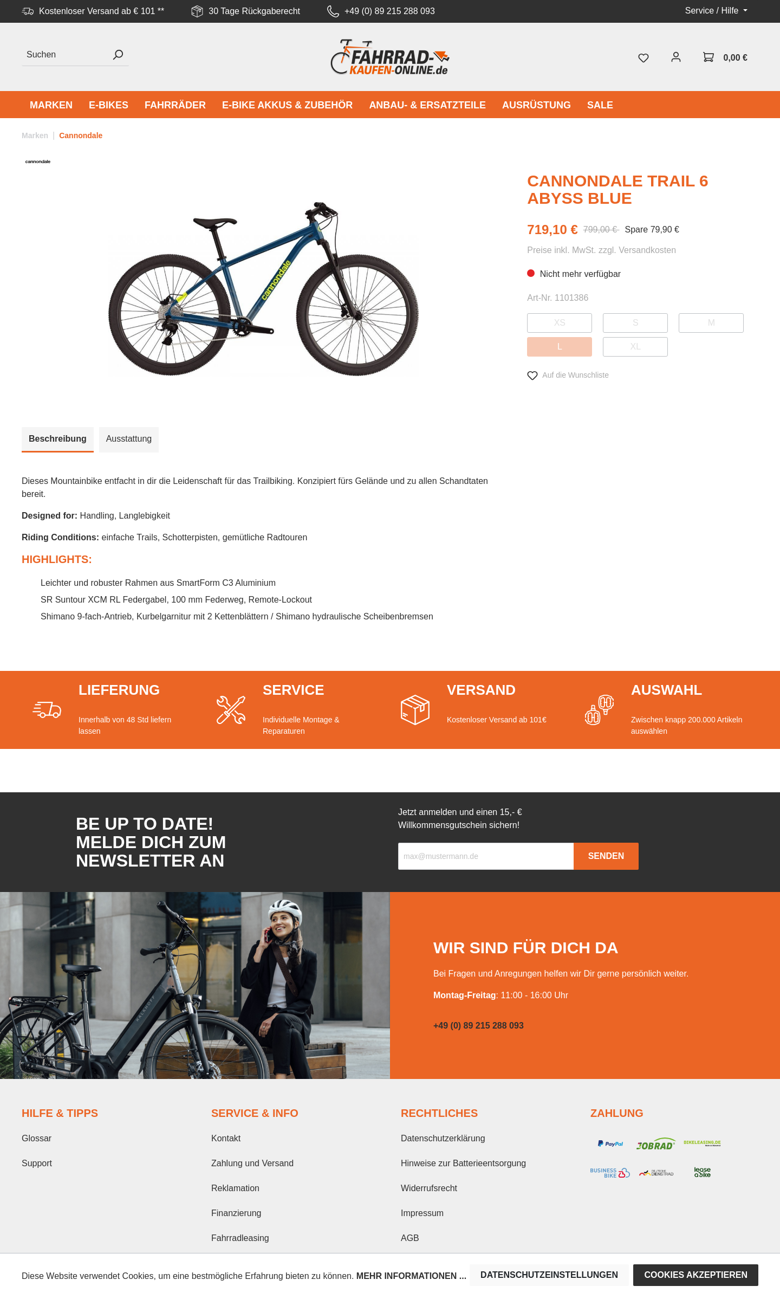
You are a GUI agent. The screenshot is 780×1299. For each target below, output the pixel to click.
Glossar (36, 1138)
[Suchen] (64, 55)
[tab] (58, 440)
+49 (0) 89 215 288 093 (389, 11)
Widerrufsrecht (429, 1188)
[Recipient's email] (486, 856)
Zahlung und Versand (252, 1163)
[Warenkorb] (725, 57)
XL (635, 346)
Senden (606, 856)
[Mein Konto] (676, 57)
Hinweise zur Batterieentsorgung (463, 1163)
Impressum (422, 1213)
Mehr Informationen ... (411, 1276)
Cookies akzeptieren (696, 1274)
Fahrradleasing (240, 1238)
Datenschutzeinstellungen (549, 1274)
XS (560, 322)
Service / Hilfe (713, 10)
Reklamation (235, 1188)
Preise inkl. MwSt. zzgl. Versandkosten (601, 250)
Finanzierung (236, 1213)
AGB (410, 1238)
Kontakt (225, 1138)
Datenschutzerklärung (443, 1138)
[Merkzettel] (643, 57)
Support (37, 1163)
